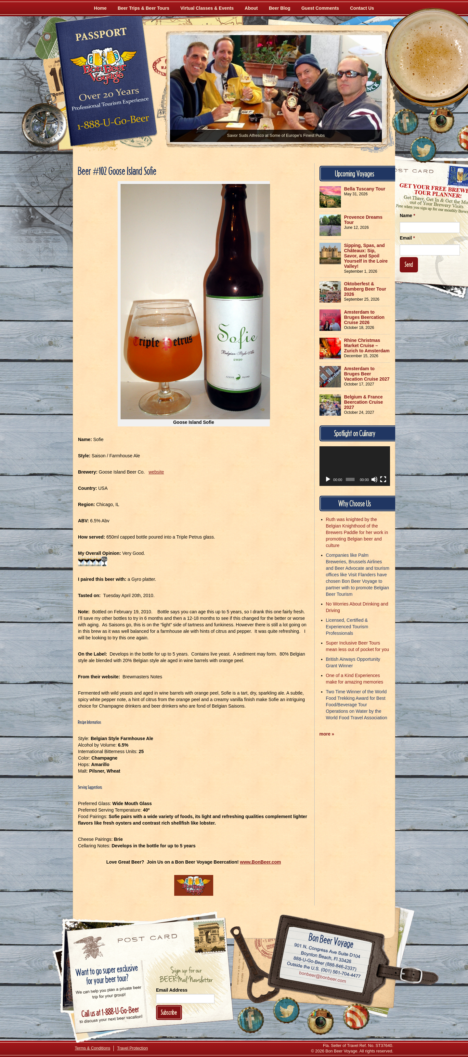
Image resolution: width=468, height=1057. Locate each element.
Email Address (172, 990)
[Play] (328, 479)
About (251, 8)
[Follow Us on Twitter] (423, 149)
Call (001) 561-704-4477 (324, 970)
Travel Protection (132, 1048)
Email (407, 238)
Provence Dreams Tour (363, 220)
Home (100, 8)
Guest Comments (320, 8)
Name (407, 215)
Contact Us (362, 8)
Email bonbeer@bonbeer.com (322, 978)
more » (326, 734)
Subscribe (169, 1012)
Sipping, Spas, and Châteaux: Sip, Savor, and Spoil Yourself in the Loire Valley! (366, 256)
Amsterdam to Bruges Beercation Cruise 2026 (364, 317)
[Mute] (374, 479)
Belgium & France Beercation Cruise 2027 (363, 402)
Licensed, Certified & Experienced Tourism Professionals (347, 627)
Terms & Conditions (92, 1048)
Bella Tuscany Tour (364, 188)
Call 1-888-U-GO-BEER (112, 124)
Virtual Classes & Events (207, 8)
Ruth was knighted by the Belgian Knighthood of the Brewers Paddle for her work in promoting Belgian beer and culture (357, 532)
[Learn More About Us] (356, 1016)
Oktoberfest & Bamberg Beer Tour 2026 (365, 289)
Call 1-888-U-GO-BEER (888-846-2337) (325, 962)
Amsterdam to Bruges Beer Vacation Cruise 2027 (367, 374)
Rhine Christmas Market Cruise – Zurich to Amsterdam (367, 345)
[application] (354, 466)
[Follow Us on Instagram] (441, 120)
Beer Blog (279, 8)
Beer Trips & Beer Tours (143, 8)
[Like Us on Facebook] (405, 122)
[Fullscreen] (383, 479)
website (156, 472)
